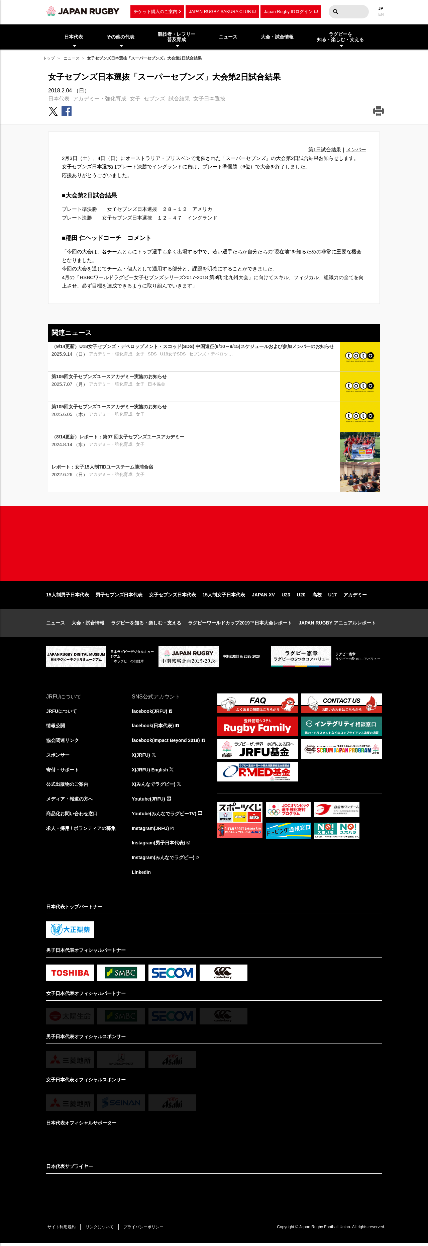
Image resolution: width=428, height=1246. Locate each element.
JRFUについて (61, 712)
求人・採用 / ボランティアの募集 (81, 830)
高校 (317, 596)
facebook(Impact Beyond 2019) (166, 742)
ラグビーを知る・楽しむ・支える (146, 624)
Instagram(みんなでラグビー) (163, 859)
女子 (135, 98)
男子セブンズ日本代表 (119, 596)
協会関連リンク (62, 742)
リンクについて (100, 1229)
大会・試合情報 (88, 624)
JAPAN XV (263, 596)
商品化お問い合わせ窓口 (72, 815)
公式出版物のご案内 (67, 786)
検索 (335, 11)
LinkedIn (141, 874)
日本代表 (59, 98)
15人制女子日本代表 (224, 596)
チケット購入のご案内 (155, 11)
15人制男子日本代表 (67, 596)
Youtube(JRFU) (149, 801)
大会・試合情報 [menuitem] (277, 36)
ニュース (72, 58)
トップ (49, 58)
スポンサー (58, 756)
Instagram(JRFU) (151, 830)
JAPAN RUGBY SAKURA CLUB (220, 11)
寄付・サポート (62, 771)
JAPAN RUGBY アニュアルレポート (337, 624)
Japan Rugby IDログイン (288, 11)
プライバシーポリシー (145, 1229)
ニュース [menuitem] (228, 36)
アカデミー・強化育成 (99, 98)
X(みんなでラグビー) (154, 786)
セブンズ (154, 98)
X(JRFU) (141, 756)
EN (381, 14)
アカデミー (355, 596)
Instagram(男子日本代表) (158, 845)
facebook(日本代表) (153, 727)
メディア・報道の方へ (69, 801)
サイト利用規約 (62, 1229)
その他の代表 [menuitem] (120, 36)
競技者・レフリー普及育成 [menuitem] (176, 37)
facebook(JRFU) (150, 712)
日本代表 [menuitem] (73, 36)
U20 (301, 596)
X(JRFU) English (150, 771)
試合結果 (179, 98)
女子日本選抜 (209, 98)
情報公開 (55, 727)
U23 (286, 596)
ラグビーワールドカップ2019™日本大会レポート (240, 624)
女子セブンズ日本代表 (172, 596)
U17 (332, 596)
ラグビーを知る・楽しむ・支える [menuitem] (340, 37)
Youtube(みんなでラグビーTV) (164, 815)
